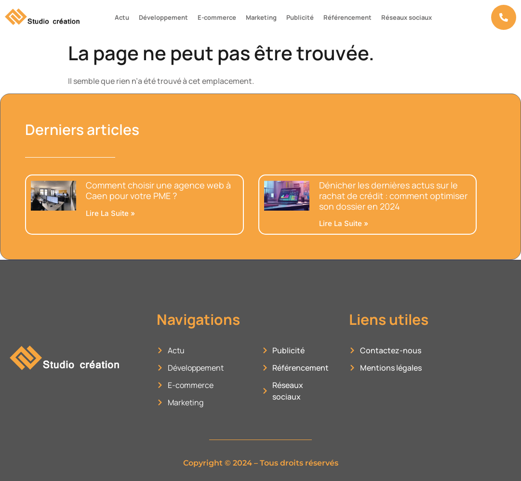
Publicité (300, 17)
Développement (163, 17)
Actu (122, 17)
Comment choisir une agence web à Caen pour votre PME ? (158, 190)
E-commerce (217, 17)
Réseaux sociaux (406, 17)
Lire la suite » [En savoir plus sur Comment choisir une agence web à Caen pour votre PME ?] (110, 213)
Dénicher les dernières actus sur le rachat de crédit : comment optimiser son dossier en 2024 (393, 195)
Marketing (261, 17)
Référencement (347, 17)
